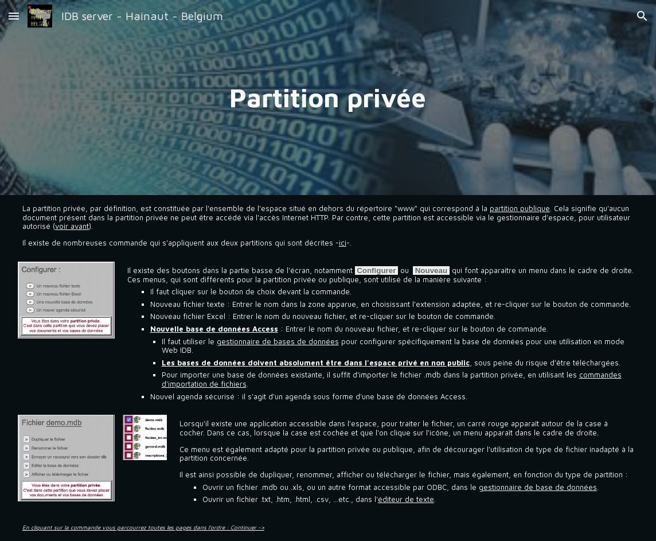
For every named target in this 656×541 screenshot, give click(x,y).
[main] (328, 97)
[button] (14, 16)
